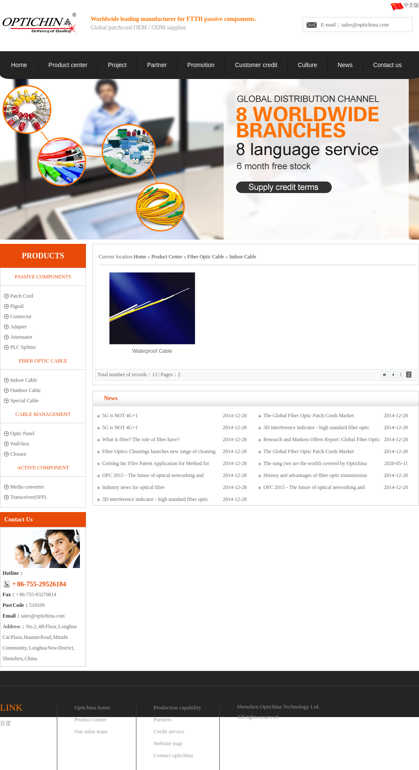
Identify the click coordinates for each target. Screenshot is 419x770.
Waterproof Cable (152, 351)
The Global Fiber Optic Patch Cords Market (308, 416)
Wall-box (19, 444)
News (345, 64)
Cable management (43, 414)
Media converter (27, 487)
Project (117, 64)
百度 (5, 723)
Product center (67, 64)
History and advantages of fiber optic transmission (315, 475)
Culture (307, 64)
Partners (162, 719)
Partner (157, 64)
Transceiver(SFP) (28, 497)
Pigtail (17, 306)
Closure (18, 454)
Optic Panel (22, 433)
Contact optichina (173, 755)
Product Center (166, 257)
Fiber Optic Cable (42, 361)
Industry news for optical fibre (133, 487)
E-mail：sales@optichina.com (355, 24)
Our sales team (90, 731)
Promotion (201, 64)
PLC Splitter (23, 347)
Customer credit (256, 64)
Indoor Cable (23, 380)
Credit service (169, 731)
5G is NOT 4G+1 (120, 416)
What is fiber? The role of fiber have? (141, 439)
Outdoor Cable (25, 390)
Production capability (177, 707)
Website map (167, 743)
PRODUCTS (43, 256)
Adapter (18, 327)
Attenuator (21, 337)
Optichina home (92, 707)
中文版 (411, 5)
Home (19, 64)
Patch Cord (21, 296)
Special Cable (24, 401)
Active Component (43, 468)
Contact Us (18, 519)
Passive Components (43, 277)
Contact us (387, 64)
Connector (21, 316)
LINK (11, 707)
